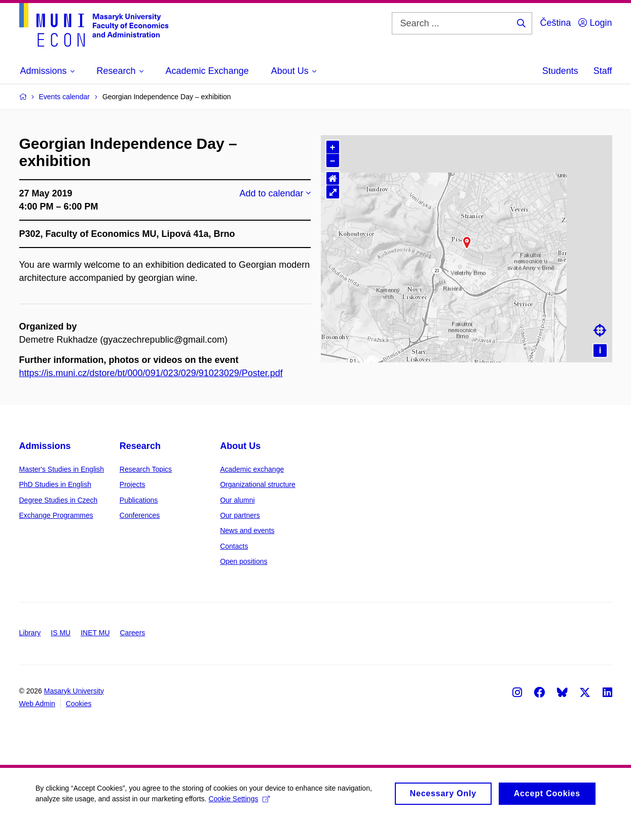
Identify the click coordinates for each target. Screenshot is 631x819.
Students (560, 71)
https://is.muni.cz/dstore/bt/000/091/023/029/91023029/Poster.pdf (151, 373)
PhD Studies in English (55, 484)
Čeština (555, 23)
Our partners (240, 515)
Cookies (79, 704)
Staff (602, 71)
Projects (132, 484)
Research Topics (146, 469)
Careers (132, 633)
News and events (247, 530)
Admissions (45, 446)
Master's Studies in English (61, 469)
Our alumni (237, 500)
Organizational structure (257, 484)
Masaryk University (74, 691)
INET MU (95, 633)
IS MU (60, 633)
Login (595, 23)
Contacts (234, 546)
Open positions (243, 561)
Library (30, 633)
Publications (139, 500)
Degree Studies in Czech (58, 500)
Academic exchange (252, 469)
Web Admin (37, 704)
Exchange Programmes (56, 515)
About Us (240, 446)
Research (140, 446)
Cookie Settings (239, 799)
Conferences (140, 515)
